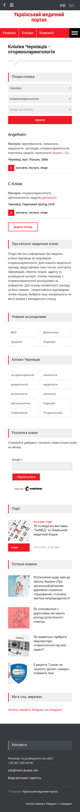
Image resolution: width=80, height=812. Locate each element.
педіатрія (49, 403)
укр (63, 5)
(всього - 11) (60, 153)
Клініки (27, 33)
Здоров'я (16, 341)
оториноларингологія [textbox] (24, 99)
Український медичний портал (40, 791)
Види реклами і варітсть (24, 778)
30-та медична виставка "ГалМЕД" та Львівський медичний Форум (51, 530)
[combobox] (40, 88)
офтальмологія (20, 403)
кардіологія (50, 384)
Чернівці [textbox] (15, 88)
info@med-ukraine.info (23, 770)
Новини (9, 33)
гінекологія (50, 375)
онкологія (49, 393)
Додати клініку (23, 227)
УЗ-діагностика (52, 412)
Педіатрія (49, 341)
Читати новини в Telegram (26, 709)
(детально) (49, 197)
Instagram (55, 709)
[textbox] (40, 109)
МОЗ (14, 332)
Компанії (46, 33)
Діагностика (50, 332)
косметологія (19, 393)
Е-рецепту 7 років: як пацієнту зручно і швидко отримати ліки (51, 669)
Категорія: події (43, 521)
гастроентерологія (22, 375)
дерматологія (19, 384)
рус (72, 5)
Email (17, 460)
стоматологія (19, 412)
